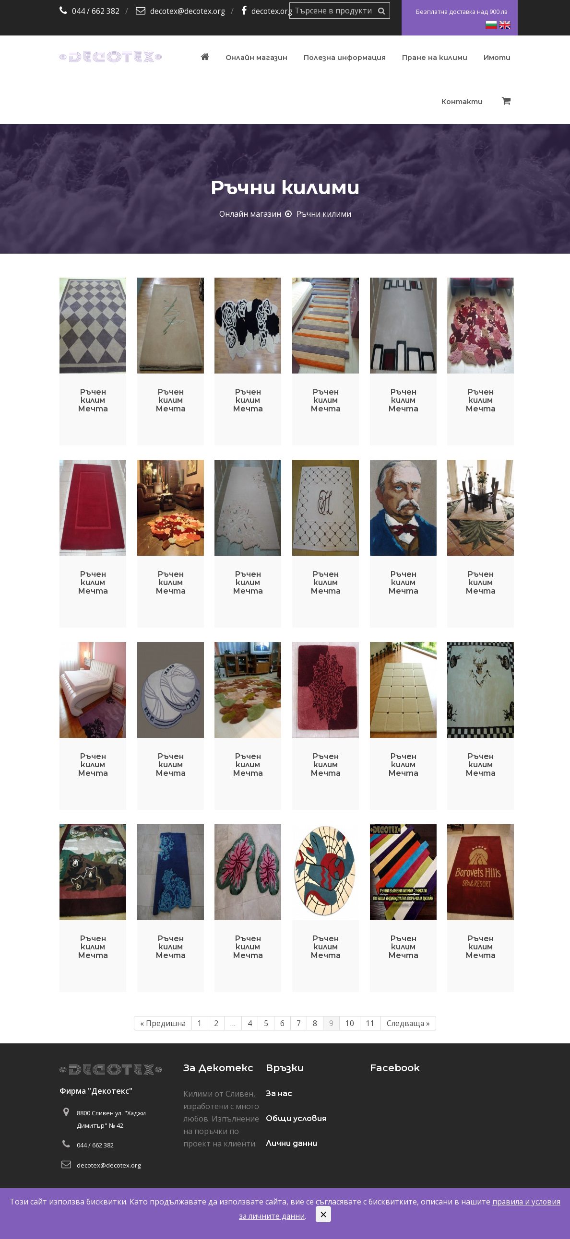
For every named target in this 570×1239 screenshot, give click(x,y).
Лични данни (291, 1143)
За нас (279, 1093)
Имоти (497, 57)
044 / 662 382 (95, 11)
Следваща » (408, 1023)
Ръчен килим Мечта (93, 400)
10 (349, 1023)
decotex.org (274, 11)
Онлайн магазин (256, 57)
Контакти (462, 101)
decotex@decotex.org (188, 11)
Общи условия (296, 1118)
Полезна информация (345, 57)
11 (370, 1023)
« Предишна (162, 1023)
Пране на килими (434, 57)
